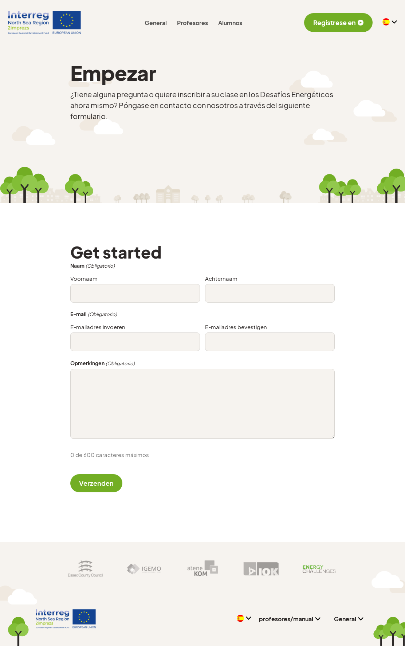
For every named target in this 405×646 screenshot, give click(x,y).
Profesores (192, 23)
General (156, 23)
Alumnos (230, 23)
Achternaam (221, 278)
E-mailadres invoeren (97, 326)
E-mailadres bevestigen (236, 326)
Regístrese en (338, 22)
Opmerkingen (102, 363)
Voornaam (84, 278)
